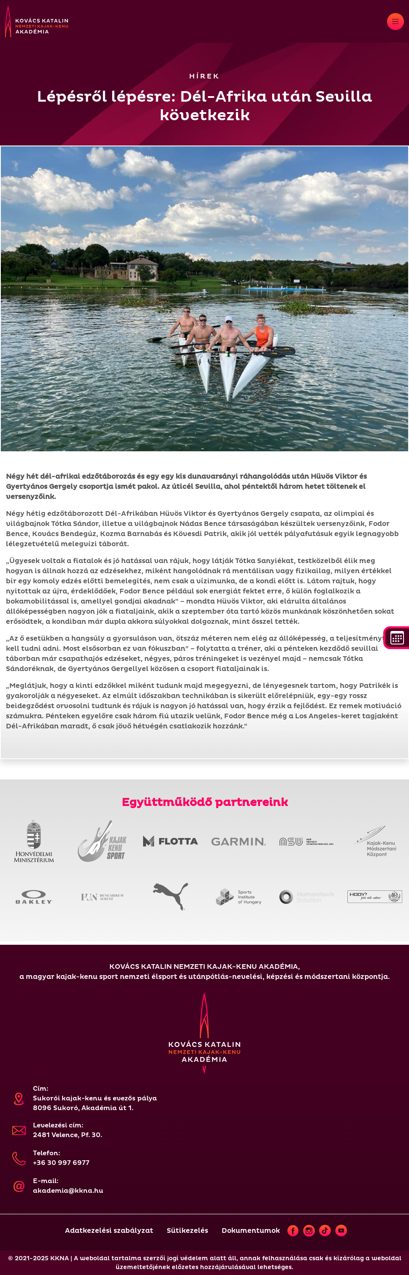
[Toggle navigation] (395, 21)
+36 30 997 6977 (61, 1163)
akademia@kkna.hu (68, 1191)
